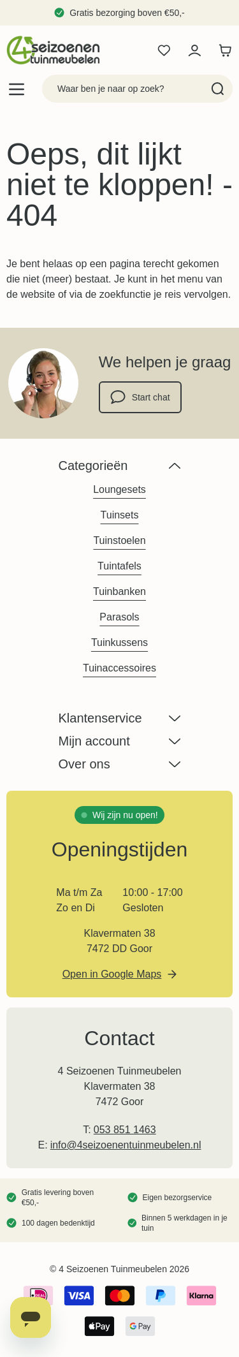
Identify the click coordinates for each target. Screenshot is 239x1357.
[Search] (218, 89)
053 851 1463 (125, 1129)
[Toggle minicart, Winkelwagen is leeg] (225, 50)
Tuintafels (119, 566)
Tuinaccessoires (119, 668)
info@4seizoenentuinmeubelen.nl (125, 1145)
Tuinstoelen (119, 540)
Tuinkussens (119, 642)
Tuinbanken (119, 591)
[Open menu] (16, 89)
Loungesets (119, 489)
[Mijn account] (194, 50)
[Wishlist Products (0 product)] (163, 50)
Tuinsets (120, 515)
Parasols (119, 617)
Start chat (140, 397)
